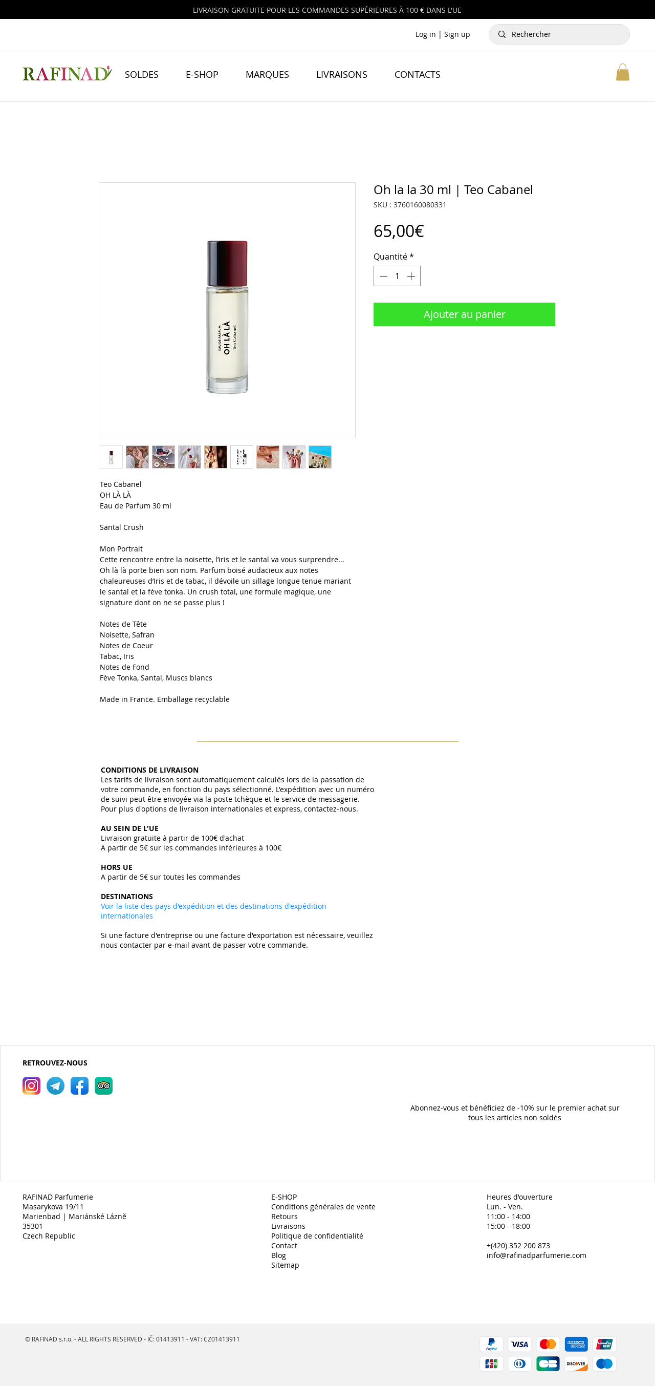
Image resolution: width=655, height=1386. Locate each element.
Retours (284, 1216)
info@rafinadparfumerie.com (536, 1255)
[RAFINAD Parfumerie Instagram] (31, 1086)
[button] (623, 71)
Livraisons (288, 1226)
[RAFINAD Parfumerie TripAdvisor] (104, 1086)
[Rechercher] (560, 34)
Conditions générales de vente (323, 1206)
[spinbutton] (397, 276)
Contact (284, 1245)
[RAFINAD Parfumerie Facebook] (80, 1086)
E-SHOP (284, 1197)
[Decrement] (382, 276)
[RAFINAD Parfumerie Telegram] (55, 1086)
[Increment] (412, 276)
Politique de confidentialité (317, 1236)
